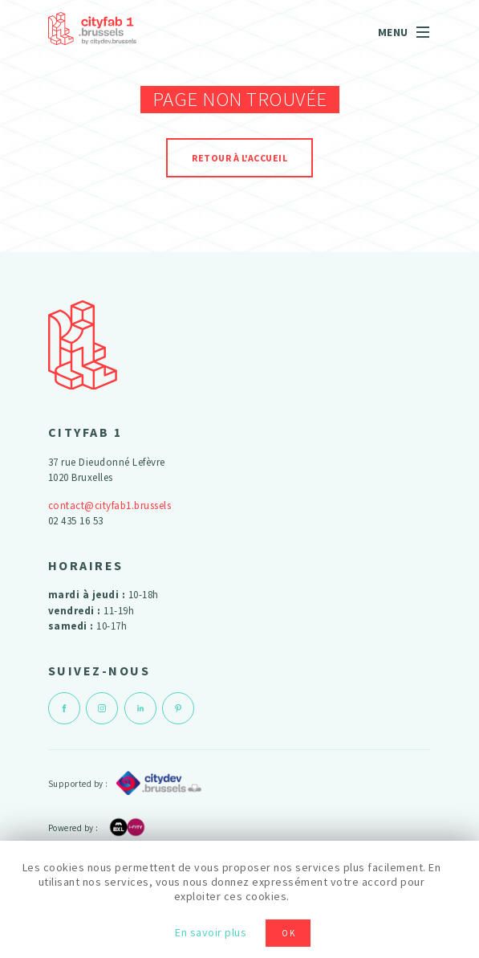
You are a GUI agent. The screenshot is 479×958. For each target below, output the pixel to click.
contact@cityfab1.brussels (110, 505)
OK (289, 933)
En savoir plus (210, 932)
